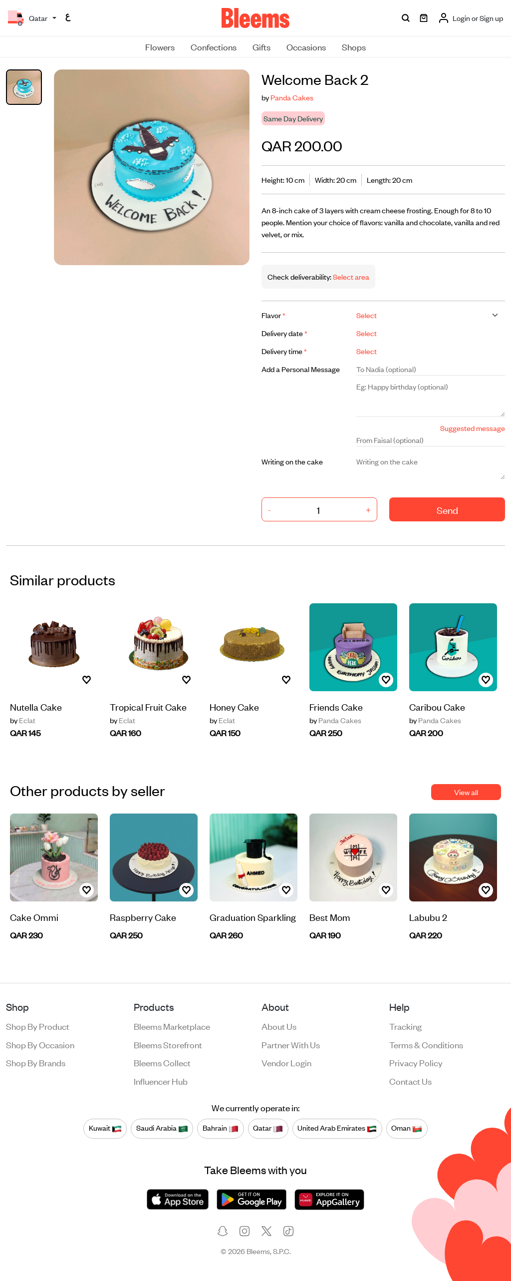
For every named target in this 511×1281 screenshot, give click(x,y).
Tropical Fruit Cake (148, 706)
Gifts (261, 46)
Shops (354, 46)
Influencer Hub (161, 1081)
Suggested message (472, 428)
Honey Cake (234, 706)
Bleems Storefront (168, 1044)
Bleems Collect (162, 1062)
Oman (406, 1128)
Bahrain (221, 1128)
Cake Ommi (34, 916)
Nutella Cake (36, 706)
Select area (350, 276)
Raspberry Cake (143, 916)
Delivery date (284, 333)
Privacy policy (416, 1062)
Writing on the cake (292, 461)
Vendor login (286, 1062)
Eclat (22, 720)
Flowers (160, 46)
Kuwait (105, 1128)
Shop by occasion (40, 1044)
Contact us (410, 1081)
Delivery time (284, 351)
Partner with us (290, 1044)
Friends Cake (336, 706)
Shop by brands (35, 1062)
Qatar (268, 1128)
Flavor (273, 315)
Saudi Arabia (162, 1128)
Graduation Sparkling (253, 916)
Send (447, 509)
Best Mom (329, 916)
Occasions (306, 46)
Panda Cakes (291, 97)
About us (278, 1026)
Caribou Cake (437, 706)
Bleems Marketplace (172, 1026)
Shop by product (37, 1026)
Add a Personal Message (300, 369)
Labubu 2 (428, 916)
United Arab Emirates (337, 1128)
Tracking (405, 1026)
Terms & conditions (426, 1044)
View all (466, 792)
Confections (214, 46)
